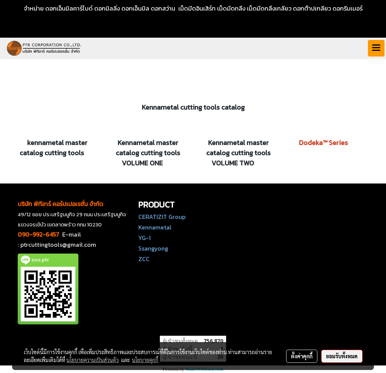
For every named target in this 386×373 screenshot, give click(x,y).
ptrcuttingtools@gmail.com (58, 244)
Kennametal (155, 227)
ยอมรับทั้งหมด (342, 356)
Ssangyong (153, 248)
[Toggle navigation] (376, 48)
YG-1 (144, 237)
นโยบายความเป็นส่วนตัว (92, 359)
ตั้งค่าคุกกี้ (301, 356)
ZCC (144, 258)
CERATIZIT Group (161, 216)
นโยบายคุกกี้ (145, 359)
